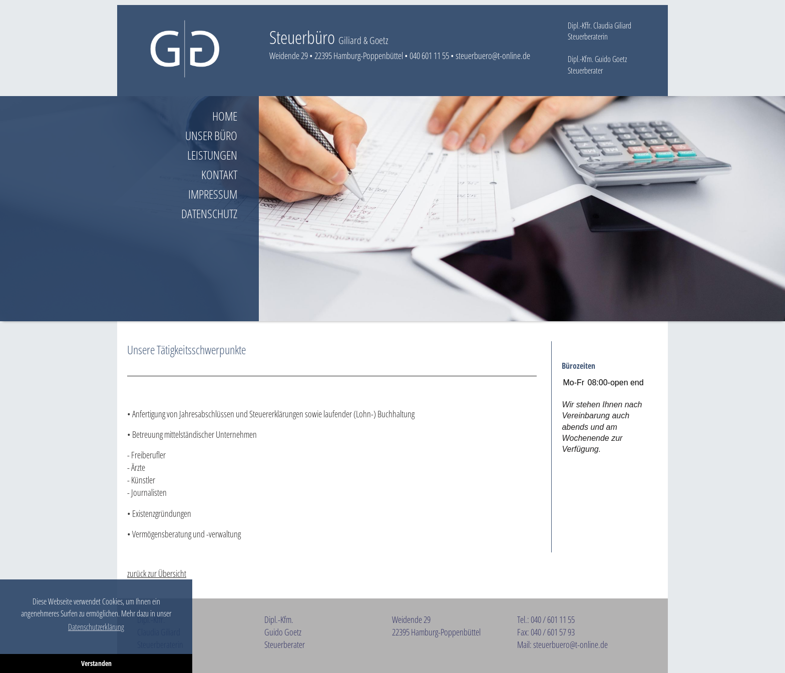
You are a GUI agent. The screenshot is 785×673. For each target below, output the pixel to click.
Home (224, 116)
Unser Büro (211, 135)
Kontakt (219, 174)
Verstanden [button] (96, 663)
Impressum (212, 194)
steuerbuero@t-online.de (493, 56)
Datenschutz (209, 213)
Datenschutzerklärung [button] (96, 626)
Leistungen (212, 155)
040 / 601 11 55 (553, 619)
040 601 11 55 (429, 56)
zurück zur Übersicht (156, 573)
